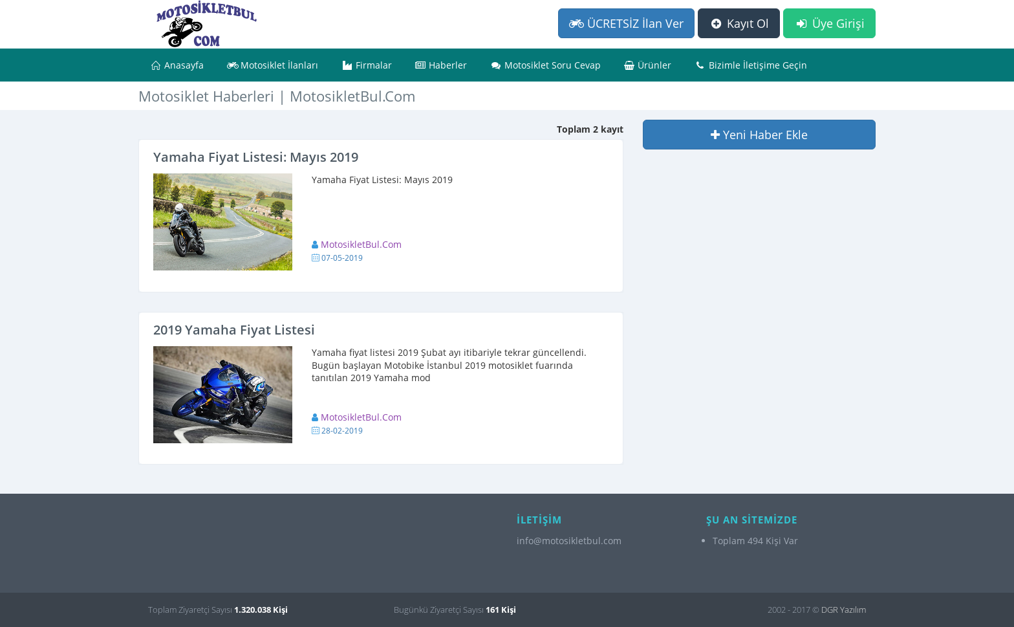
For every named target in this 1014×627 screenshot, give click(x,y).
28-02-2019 (342, 430)
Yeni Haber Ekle (759, 134)
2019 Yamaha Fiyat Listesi (234, 329)
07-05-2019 (342, 257)
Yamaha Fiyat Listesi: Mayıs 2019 (255, 157)
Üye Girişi (829, 23)
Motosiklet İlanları (273, 65)
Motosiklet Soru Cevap (545, 65)
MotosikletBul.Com (361, 244)
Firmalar (366, 65)
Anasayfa (177, 65)
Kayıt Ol (739, 23)
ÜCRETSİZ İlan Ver (626, 23)
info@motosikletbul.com (569, 540)
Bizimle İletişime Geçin (751, 65)
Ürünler (648, 65)
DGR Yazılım (843, 609)
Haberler (441, 65)
